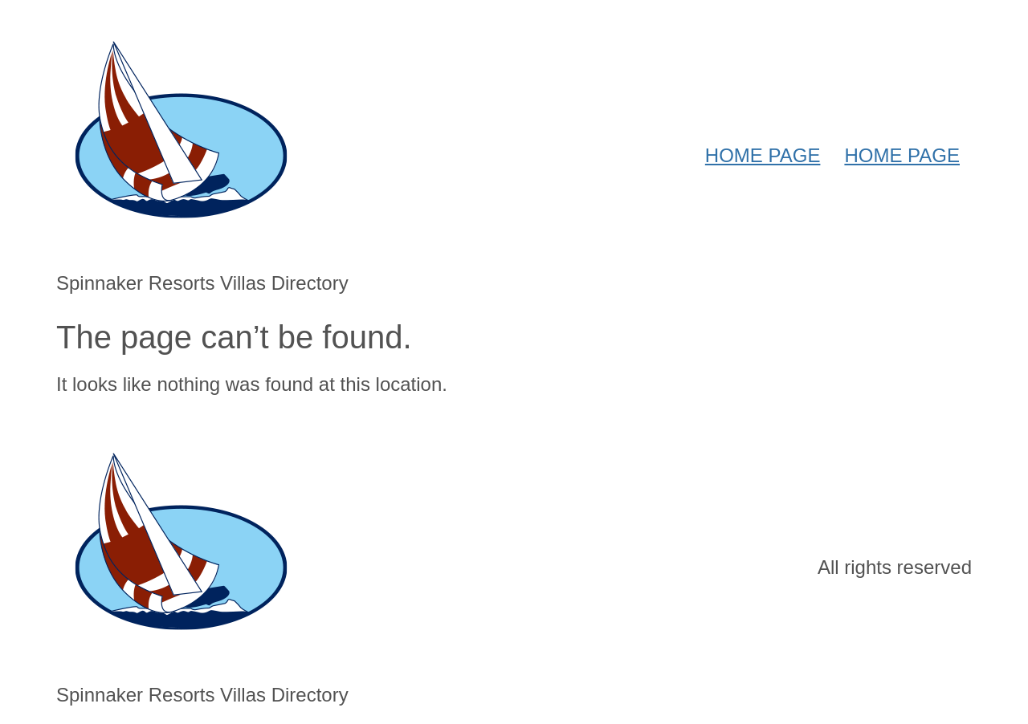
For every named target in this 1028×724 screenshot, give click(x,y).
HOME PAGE (763, 155)
